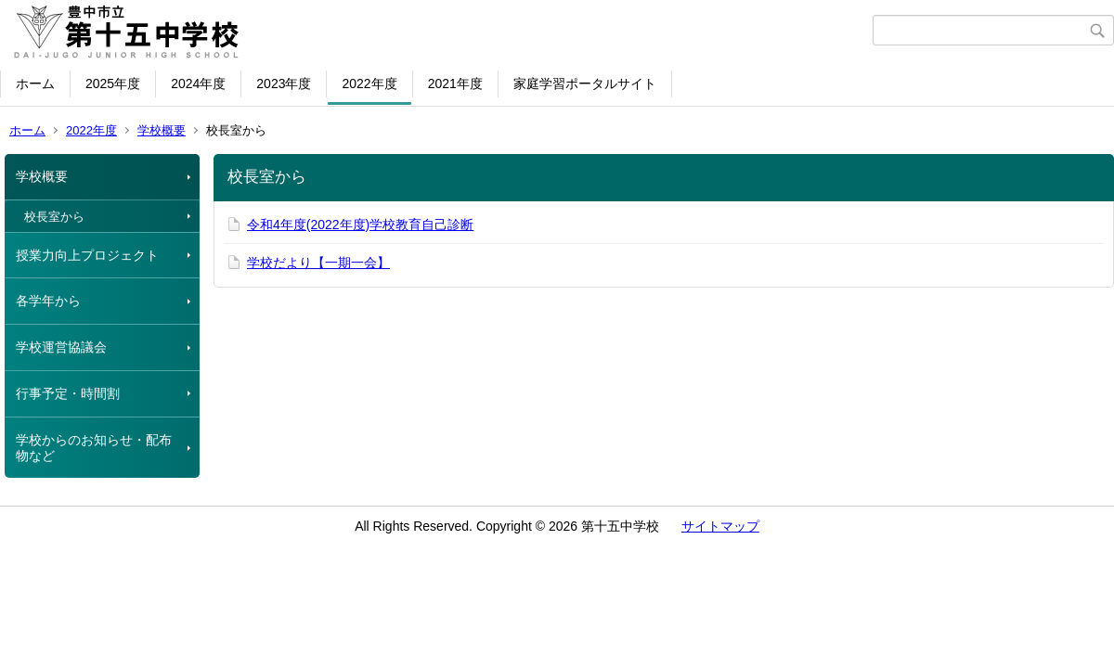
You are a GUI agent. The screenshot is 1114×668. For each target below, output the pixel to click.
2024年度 (198, 83)
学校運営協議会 (61, 347)
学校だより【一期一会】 (318, 262)
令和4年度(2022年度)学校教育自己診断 (360, 224)
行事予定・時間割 (68, 393)
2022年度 (369, 83)
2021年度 (455, 83)
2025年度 (112, 83)
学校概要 (161, 130)
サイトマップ (720, 526)
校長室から (54, 217)
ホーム (35, 83)
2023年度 (283, 83)
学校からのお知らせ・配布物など (94, 447)
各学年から (48, 300)
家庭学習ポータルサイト (584, 83)
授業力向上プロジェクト (87, 255)
